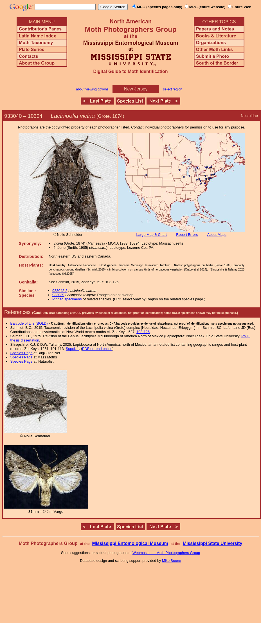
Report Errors (187, 234)
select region (172, 89)
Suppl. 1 (72, 349)
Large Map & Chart (151, 234)
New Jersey (136, 89)
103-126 (143, 332)
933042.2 (59, 291)
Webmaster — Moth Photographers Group (166, 553)
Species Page (21, 353)
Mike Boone (171, 560)
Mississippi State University (212, 543)
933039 (58, 295)
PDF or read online (97, 349)
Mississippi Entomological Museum (130, 543)
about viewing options (92, 89)
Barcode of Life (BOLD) (29, 323)
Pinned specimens (67, 299)
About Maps (216, 234)
